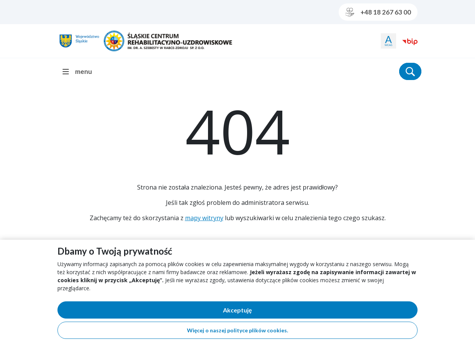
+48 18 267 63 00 (378, 12)
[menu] (80, 71)
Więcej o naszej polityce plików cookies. (237, 330)
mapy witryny (204, 218)
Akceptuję (264, 311)
